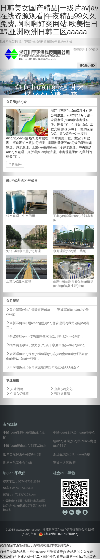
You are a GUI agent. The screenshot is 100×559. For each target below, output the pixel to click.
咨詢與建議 (60, 393)
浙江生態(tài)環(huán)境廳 (71, 454)
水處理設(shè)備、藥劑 (69, 251)
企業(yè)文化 (61, 389)
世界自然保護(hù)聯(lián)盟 (22, 454)
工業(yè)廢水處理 (18, 281)
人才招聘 (14, 389)
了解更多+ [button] (15, 164)
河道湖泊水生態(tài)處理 (23, 251)
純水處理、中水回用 (20, 216)
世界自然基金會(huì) (17, 462)
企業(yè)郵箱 (17, 393)
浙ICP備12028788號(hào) (61, 534)
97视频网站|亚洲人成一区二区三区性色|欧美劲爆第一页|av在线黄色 (48, 556)
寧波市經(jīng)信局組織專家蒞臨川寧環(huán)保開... (44, 336)
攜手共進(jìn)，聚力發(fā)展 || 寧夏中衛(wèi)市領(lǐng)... (47, 345)
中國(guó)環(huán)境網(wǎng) (24, 445)
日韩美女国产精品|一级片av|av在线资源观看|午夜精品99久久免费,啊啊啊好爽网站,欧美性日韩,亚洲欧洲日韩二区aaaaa (49, 20)
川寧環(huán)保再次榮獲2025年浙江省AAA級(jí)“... (43, 367)
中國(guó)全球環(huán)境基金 (74, 432)
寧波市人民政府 (64, 462)
